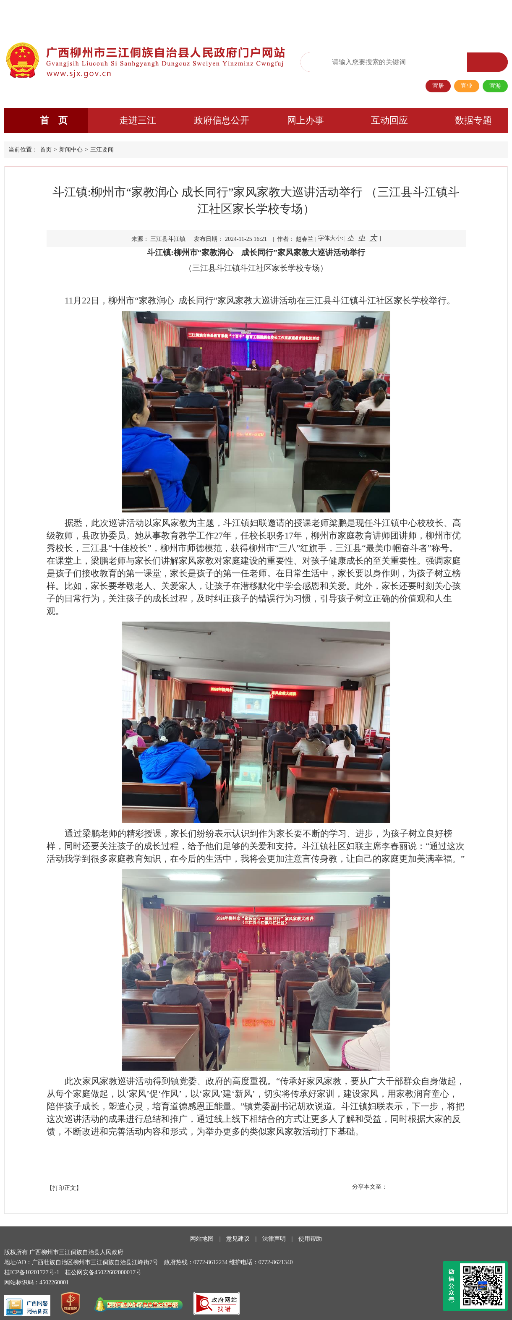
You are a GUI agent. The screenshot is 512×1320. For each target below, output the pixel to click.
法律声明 (274, 1239)
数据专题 (473, 120)
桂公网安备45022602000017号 (103, 1272)
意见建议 (238, 1239)
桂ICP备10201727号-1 (31, 1272)
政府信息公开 (221, 120)
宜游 (495, 86)
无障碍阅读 (342, 15)
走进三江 (137, 120)
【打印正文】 (64, 1188)
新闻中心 (71, 149)
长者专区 (450, 15)
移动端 (423, 15)
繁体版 (371, 15)
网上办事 (305, 120)
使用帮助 (310, 1239)
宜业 (467, 86)
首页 (46, 149)
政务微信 (397, 15)
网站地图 (202, 1239)
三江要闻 (102, 149)
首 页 (54, 120)
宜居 (438, 86)
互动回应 (389, 120)
